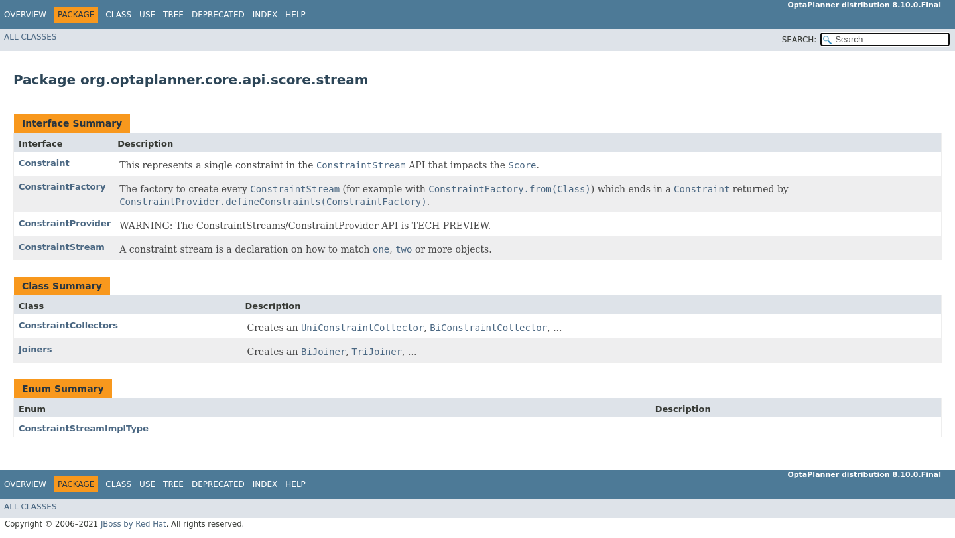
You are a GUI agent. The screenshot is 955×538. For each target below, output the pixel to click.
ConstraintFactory (62, 187)
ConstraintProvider (65, 223)
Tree (173, 14)
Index (265, 14)
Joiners (35, 349)
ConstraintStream (62, 247)
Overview (25, 14)
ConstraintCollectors (68, 325)
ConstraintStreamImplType (84, 428)
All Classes (30, 37)
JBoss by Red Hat (133, 524)
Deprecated (218, 14)
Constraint (44, 163)
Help (295, 14)
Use (147, 14)
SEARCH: (799, 39)
